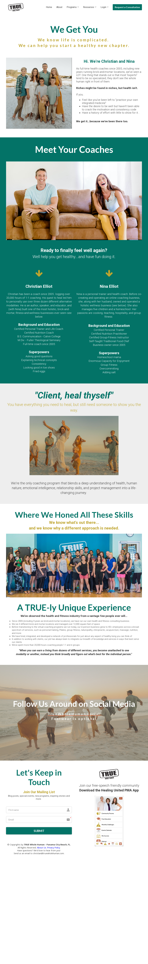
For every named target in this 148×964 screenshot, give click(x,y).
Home (49, 7)
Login (103, 7)
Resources (88, 7)
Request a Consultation (127, 7)
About (59, 7)
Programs (72, 7)
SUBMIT (39, 831)
